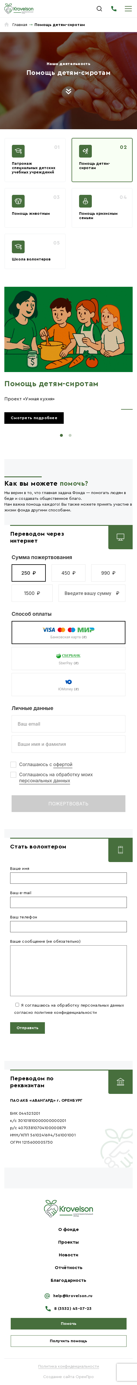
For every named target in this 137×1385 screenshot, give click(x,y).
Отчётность (69, 1267)
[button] (29, 573)
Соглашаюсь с (45, 764)
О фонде (68, 1229)
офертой (62, 764)
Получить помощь (68, 1341)
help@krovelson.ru (73, 1296)
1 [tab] (61, 435)
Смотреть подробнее (34, 418)
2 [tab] (70, 435)
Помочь (68, 1324)
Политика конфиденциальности (68, 1366)
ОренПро (85, 1377)
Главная (19, 25)
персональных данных (44, 780)
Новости (68, 1255)
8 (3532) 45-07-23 (114, 8)
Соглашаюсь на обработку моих (56, 778)
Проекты (68, 1242)
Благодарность (68, 1280)
